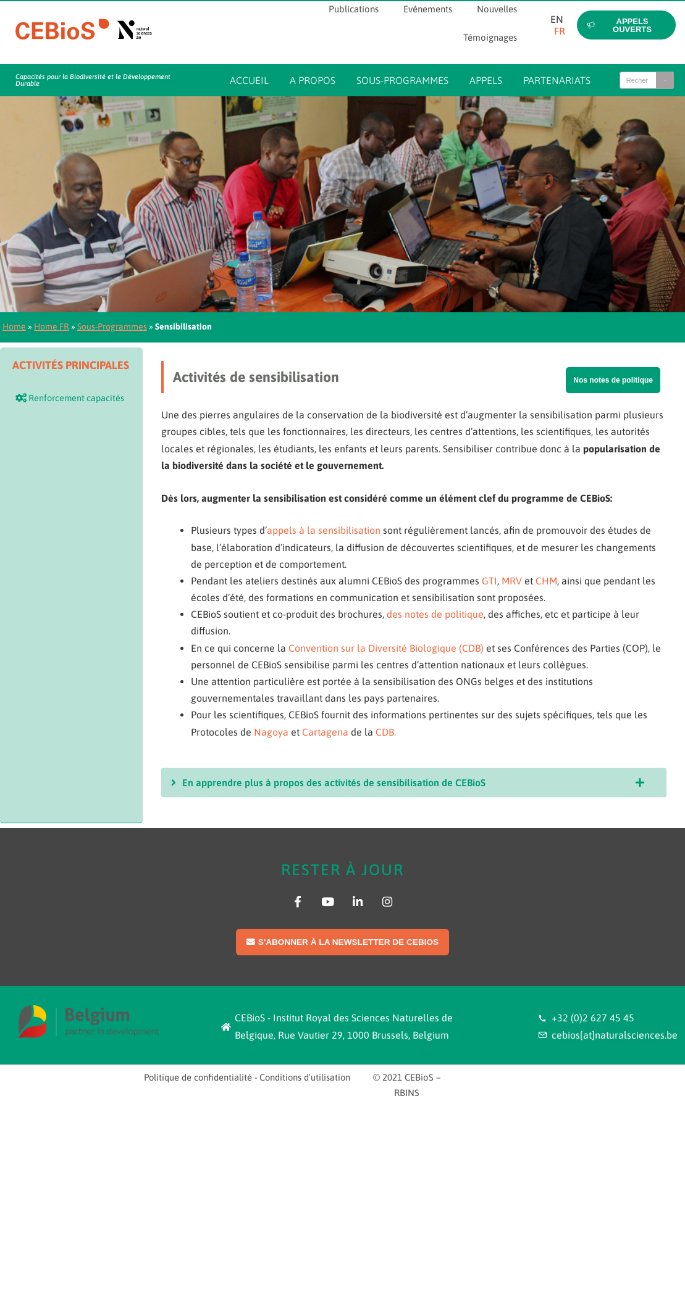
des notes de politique (435, 614)
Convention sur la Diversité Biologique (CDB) (386, 648)
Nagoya (271, 731)
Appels (485, 80)
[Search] (664, 80)
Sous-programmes (402, 80)
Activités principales (70, 365)
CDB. (386, 731)
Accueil (249, 80)
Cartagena (325, 731)
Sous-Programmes (112, 326)
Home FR (51, 326)
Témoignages (490, 37)
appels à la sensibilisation (323, 530)
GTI (489, 580)
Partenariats (556, 80)
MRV (512, 580)
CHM (546, 580)
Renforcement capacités (69, 397)
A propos (312, 80)
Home (14, 326)
